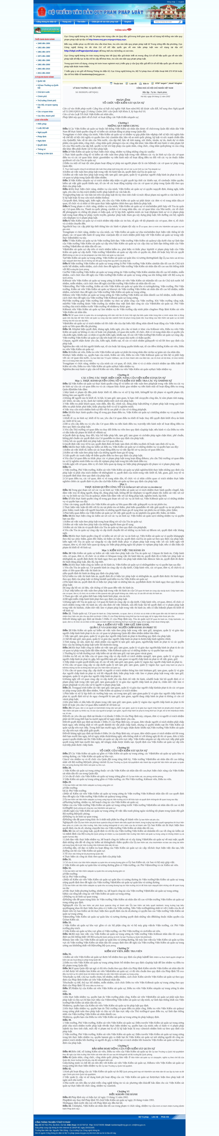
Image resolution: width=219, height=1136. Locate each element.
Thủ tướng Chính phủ (47, 101)
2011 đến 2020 (44, 73)
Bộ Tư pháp (144, 1117)
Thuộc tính (118, 84)
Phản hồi (165, 1117)
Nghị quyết (42, 132)
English (181, 2)
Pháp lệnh (42, 137)
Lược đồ (133, 84)
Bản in (146, 84)
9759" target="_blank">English (168, 83)
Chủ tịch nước (44, 92)
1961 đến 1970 (44, 52)
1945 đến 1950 (44, 43)
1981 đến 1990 (44, 60)
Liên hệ (155, 1117)
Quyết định (42, 145)
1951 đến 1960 (44, 48)
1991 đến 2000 (44, 65)
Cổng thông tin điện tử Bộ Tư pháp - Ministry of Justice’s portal (109, 11)
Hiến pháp (42, 124)
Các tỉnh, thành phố (46, 116)
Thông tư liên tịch (45, 153)
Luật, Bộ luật (43, 128)
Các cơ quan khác (45, 112)
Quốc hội (41, 81)
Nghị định (42, 141)
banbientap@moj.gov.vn (93, 74)
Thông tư (41, 149)
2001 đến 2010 (44, 69)
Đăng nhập (171, 2)
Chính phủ (42, 96)
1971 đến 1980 (44, 56)
